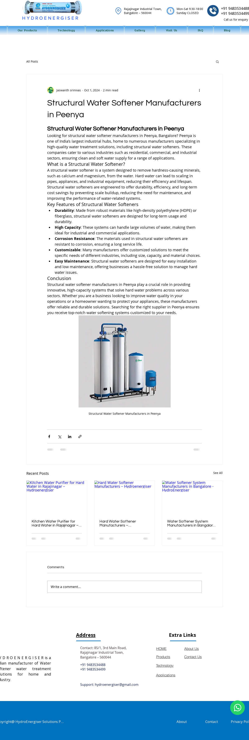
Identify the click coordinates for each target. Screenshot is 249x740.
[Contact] (212, 721)
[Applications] (169, 675)
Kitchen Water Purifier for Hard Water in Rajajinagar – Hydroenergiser (55, 523)
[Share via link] (80, 436)
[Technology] (169, 665)
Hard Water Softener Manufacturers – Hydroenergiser (117, 523)
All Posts (32, 61)
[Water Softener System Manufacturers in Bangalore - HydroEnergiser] (192, 497)
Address (85, 635)
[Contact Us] (199, 657)
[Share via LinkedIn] (70, 436)
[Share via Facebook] (49, 436)
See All (218, 473)
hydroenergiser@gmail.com (116, 684)
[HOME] (169, 649)
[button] (217, 61)
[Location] (118, 11)
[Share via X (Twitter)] (59, 436)
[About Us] (199, 649)
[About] (182, 721)
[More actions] (199, 90)
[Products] (169, 657)
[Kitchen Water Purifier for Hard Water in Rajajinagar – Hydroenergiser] (57, 497)
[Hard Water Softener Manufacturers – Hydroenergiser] (124, 497)
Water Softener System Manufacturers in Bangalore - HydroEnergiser (191, 523)
